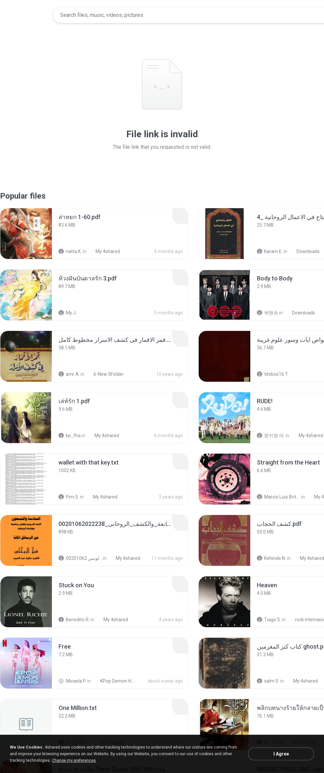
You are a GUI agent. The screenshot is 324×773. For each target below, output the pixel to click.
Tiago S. (269, 619)
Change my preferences (74, 760)
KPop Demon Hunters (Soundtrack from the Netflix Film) (114, 681)
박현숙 (267, 312)
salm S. (268, 681)
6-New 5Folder (105, 374)
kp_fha (70, 435)
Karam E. (270, 251)
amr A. (69, 374)
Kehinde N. (271, 558)
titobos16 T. (273, 374)
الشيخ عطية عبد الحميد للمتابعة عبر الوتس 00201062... (80, 558)
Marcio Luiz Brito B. (278, 496)
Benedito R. (74, 619)
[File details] (26, 233)
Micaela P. (72, 681)
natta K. (70, 251)
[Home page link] (27, 15)
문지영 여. (271, 435)
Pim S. (69, 496)
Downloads (304, 251)
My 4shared (104, 251)
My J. (68, 312)
